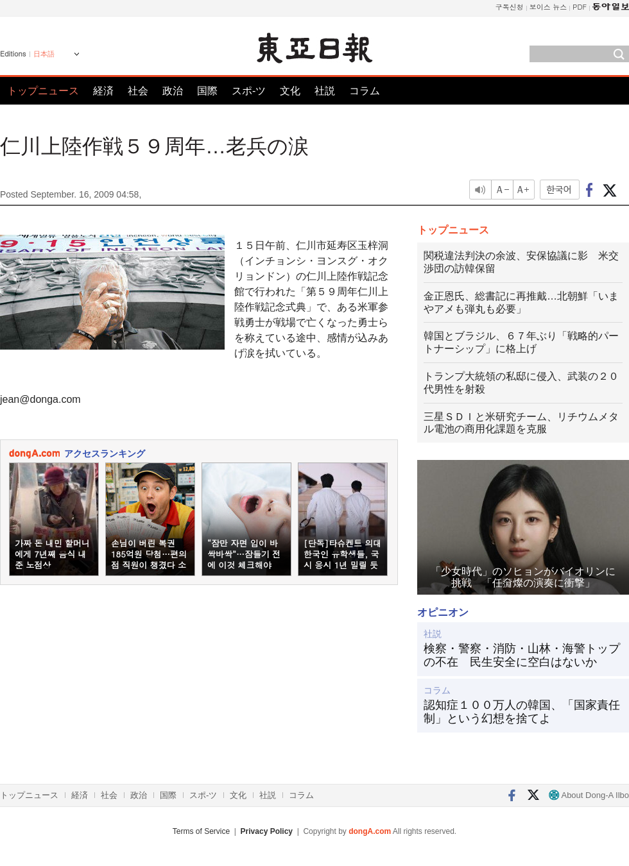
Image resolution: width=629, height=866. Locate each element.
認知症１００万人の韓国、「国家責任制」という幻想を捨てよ (522, 712)
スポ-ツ (249, 90)
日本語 (44, 54)
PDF (580, 7)
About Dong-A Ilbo (589, 795)
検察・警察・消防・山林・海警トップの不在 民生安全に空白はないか (522, 655)
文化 (290, 90)
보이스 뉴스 (548, 7)
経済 (103, 90)
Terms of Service (201, 831)
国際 (207, 90)
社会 (138, 90)
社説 (324, 90)
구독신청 (509, 7)
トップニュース (43, 90)
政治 (172, 90)
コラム (364, 90)
